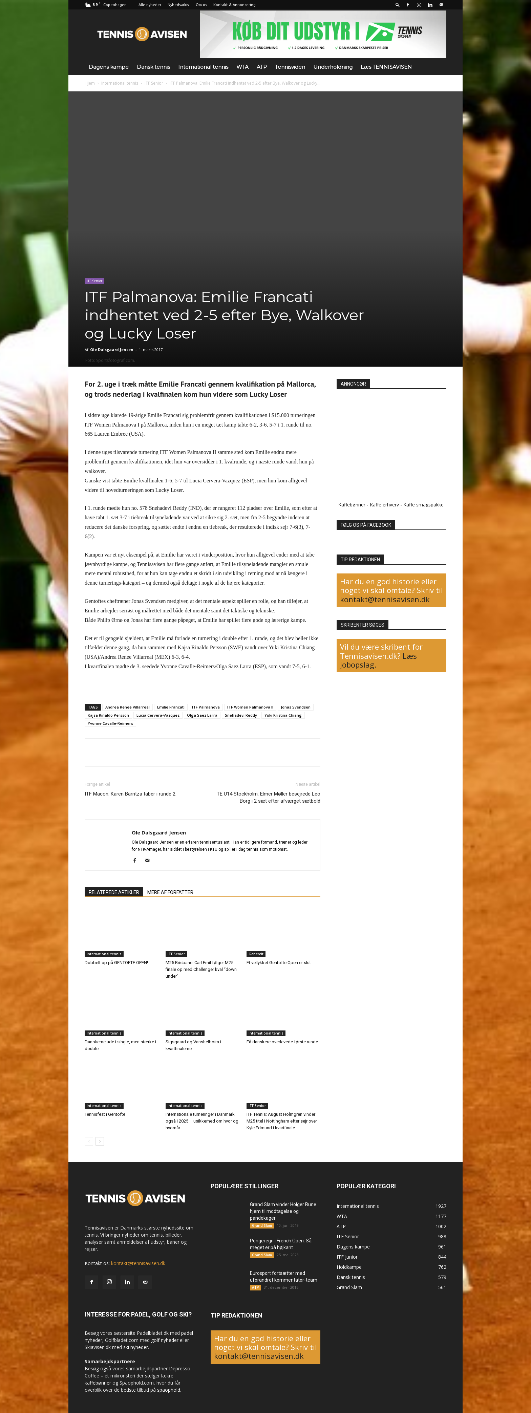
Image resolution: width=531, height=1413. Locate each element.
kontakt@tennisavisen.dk (385, 599)
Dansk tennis (153, 67)
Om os (201, 5)
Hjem (90, 83)
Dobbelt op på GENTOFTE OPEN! (116, 962)
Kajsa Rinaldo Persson (108, 715)
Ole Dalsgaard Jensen (111, 349)
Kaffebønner (351, 504)
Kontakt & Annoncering (234, 5)
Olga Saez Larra (202, 715)
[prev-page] (89, 1141)
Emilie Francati (171, 707)
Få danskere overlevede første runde (282, 1041)
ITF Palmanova (206, 707)
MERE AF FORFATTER (170, 892)
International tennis (203, 67)
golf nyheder (164, 1340)
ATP (262, 67)
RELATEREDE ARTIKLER (114, 892)
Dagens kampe (109, 67)
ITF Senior (154, 83)
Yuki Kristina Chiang (283, 715)
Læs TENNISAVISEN (386, 67)
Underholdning (333, 67)
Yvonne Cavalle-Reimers (110, 723)
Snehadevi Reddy (241, 715)
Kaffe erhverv (384, 504)
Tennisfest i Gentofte (105, 1114)
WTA (242, 67)
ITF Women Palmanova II (250, 707)
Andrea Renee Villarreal (127, 707)
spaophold (168, 1390)
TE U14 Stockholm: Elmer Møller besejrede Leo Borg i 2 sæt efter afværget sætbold (268, 797)
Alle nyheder (150, 5)
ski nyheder (135, 1347)
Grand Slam (262, 1225)
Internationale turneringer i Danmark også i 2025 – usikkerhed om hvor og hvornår (202, 1121)
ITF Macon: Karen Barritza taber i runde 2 (130, 794)
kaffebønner (98, 1382)
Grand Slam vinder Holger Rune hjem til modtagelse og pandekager (283, 1211)
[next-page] (99, 1141)
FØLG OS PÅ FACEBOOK (366, 525)
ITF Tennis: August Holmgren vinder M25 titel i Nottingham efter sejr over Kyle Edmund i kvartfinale (282, 1121)
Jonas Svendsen (296, 707)
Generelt (256, 954)
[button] (397, 4)
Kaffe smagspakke (423, 504)
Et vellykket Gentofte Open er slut (279, 962)
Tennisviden (290, 67)
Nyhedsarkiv (178, 5)
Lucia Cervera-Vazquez (157, 715)
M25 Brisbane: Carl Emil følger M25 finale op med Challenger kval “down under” (201, 969)
